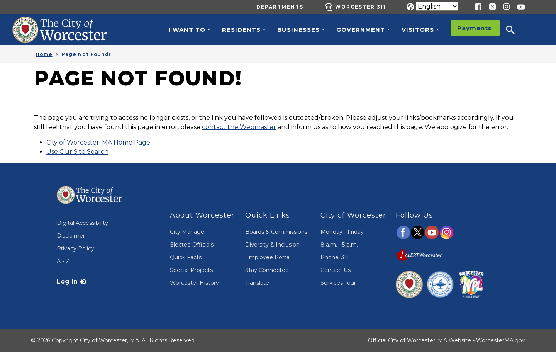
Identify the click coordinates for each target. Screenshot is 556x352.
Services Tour (338, 282)
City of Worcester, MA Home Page (98, 142)
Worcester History (194, 282)
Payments (474, 28)
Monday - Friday (342, 231)
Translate (257, 282)
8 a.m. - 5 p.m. (339, 244)
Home (44, 54)
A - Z (63, 261)
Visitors (418, 29)
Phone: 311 (334, 257)
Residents (241, 29)
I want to (186, 29)
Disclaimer (71, 235)
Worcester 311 (360, 7)
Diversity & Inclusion (272, 244)
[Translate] (437, 6)
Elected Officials (192, 244)
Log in (67, 281)
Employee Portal (268, 257)
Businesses (298, 29)
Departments (279, 7)
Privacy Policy (75, 248)
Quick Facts (186, 257)
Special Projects (191, 270)
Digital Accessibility (82, 222)
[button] (515, 29)
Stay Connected (267, 270)
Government (360, 29)
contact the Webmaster (239, 127)
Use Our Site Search (77, 151)
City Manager (188, 231)
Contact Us (335, 270)
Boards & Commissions (276, 231)
